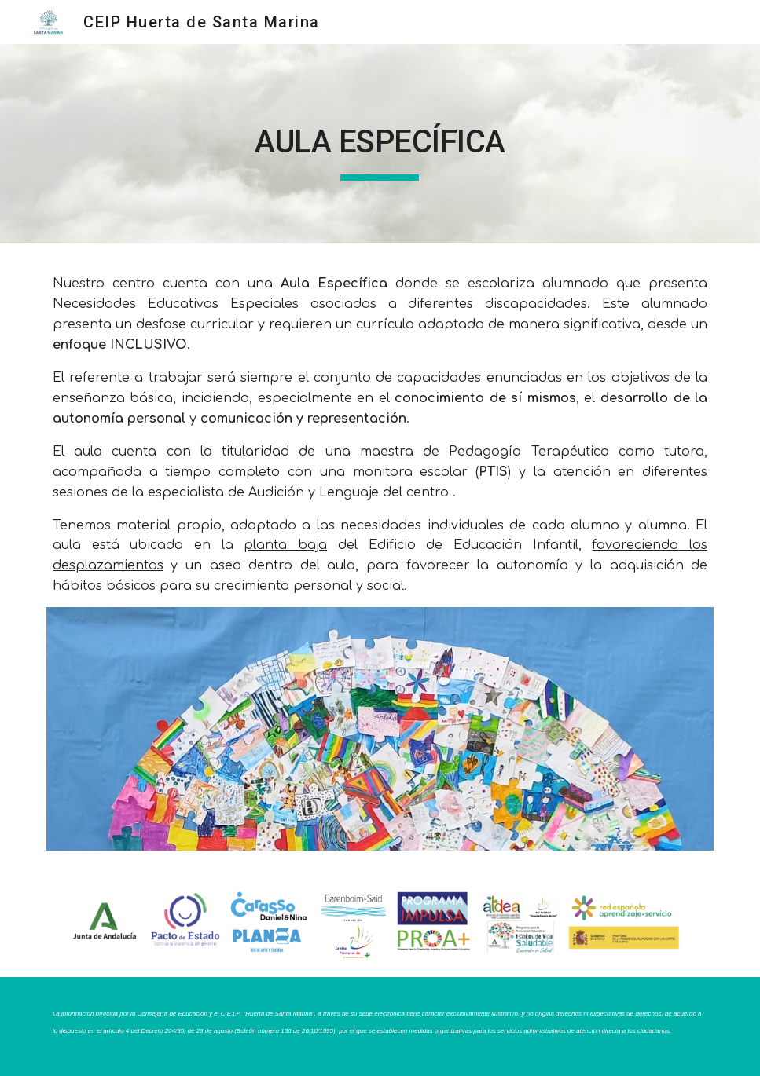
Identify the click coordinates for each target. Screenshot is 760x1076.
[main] (380, 144)
